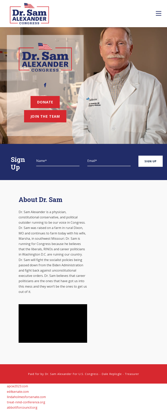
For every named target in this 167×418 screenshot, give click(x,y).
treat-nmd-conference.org (26, 402)
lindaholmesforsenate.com (26, 397)
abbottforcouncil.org (22, 407)
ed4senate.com (18, 391)
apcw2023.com (17, 386)
